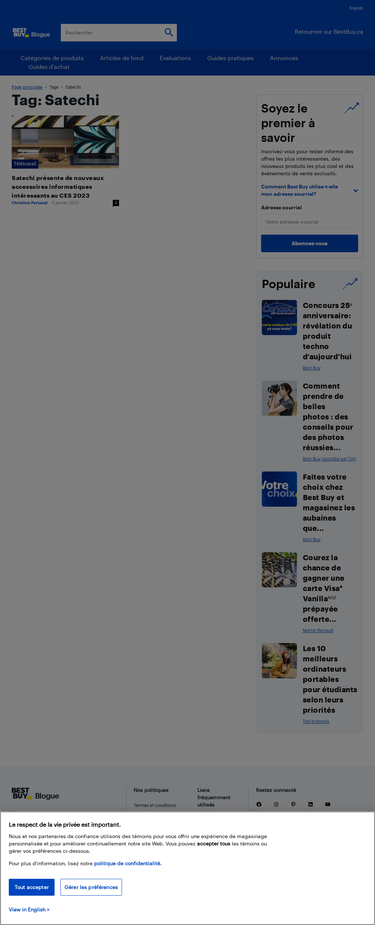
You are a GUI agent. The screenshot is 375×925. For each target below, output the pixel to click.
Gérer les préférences (91, 887)
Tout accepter (32, 887)
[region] (187, 868)
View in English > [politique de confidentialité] (29, 909)
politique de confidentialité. (127, 863)
